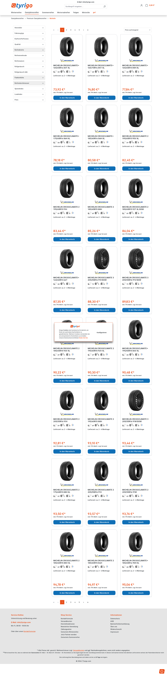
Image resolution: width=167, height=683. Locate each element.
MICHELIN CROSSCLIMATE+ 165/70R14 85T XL (101, 66)
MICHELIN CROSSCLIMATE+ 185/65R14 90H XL (135, 561)
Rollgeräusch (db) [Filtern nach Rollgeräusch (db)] (29, 72)
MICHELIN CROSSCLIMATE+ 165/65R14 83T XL (66, 66)
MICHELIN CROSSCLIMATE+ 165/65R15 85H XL (135, 66)
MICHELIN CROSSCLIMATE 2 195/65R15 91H (66, 208)
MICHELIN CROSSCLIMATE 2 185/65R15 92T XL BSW (135, 208)
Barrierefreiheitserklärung (119, 624)
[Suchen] (104, 6)
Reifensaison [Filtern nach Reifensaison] (29, 61)
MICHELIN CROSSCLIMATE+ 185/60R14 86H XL (101, 137)
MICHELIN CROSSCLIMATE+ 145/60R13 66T (66, 278)
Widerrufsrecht (116, 629)
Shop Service (66, 615)
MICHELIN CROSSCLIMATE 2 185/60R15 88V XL (66, 561)
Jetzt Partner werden (68, 634)
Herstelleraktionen (68, 624)
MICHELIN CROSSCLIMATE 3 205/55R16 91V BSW (135, 278)
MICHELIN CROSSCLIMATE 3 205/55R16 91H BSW (101, 278)
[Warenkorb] (150, 5)
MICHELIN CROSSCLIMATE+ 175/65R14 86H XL (66, 137)
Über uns (113, 626)
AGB (112, 621)
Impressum (114, 632)
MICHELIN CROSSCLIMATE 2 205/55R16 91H (66, 420)
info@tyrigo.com (88, 2)
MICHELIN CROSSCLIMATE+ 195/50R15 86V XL (135, 349)
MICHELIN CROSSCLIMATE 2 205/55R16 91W (135, 491)
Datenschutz (115, 618)
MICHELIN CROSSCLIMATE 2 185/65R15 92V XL (66, 349)
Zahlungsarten (66, 629)
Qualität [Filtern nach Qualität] (29, 44)
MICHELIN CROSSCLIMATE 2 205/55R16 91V (101, 491)
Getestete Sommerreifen (70, 637)
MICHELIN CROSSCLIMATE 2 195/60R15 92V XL (101, 349)
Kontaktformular (29, 631)
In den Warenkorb (67, 98)
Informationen (116, 615)
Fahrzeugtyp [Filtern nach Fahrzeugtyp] (29, 33)
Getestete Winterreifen (69, 632)
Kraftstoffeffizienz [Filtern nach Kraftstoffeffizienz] (29, 39)
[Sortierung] (138, 30)
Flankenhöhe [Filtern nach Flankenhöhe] (29, 77)
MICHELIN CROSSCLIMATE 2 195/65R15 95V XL (135, 137)
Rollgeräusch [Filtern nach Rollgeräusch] (29, 66)
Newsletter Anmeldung (69, 626)
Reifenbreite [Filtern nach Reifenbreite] (29, 50)
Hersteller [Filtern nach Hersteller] (29, 28)
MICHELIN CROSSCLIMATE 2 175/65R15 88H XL (66, 491)
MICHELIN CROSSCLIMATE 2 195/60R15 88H (101, 420)
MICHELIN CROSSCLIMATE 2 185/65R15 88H (101, 208)
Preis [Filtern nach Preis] (29, 100)
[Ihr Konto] (141, 5)
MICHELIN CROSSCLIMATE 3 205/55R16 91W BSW (135, 420)
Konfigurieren (102, 332)
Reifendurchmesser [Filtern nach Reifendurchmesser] (29, 83)
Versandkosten (66, 621)
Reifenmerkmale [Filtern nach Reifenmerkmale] (29, 55)
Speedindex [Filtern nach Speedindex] (29, 89)
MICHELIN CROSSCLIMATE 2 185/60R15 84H (101, 561)
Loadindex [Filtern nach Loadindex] (29, 94)
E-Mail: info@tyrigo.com (21, 622)
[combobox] (83, 6)
